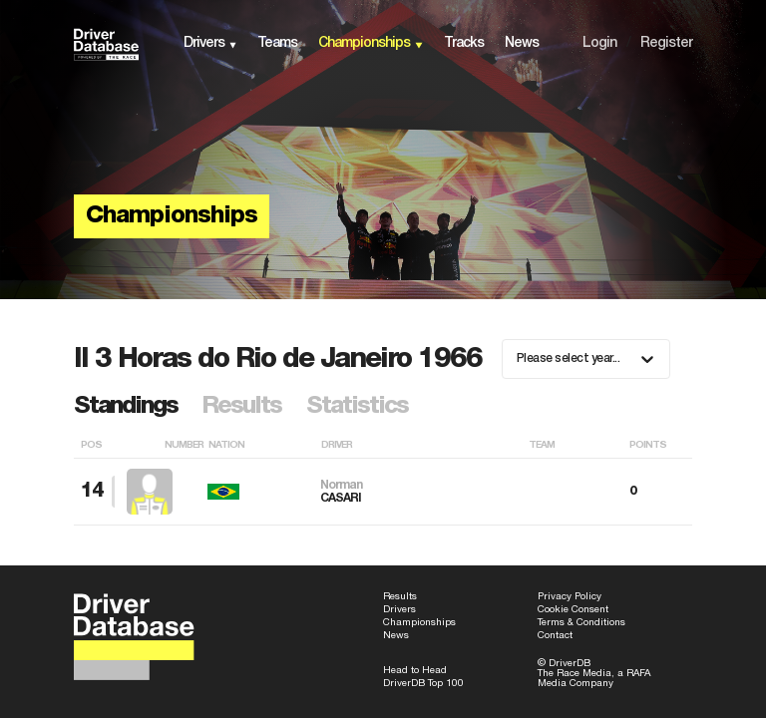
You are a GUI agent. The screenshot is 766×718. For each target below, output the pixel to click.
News (396, 635)
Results (400, 596)
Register (666, 43)
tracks (464, 43)
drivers (204, 43)
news (522, 43)
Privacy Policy (569, 596)
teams (277, 43)
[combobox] (518, 359)
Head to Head (415, 670)
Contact (555, 635)
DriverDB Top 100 (423, 683)
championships (364, 43)
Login (599, 43)
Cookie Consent (573, 609)
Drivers (399, 609)
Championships (419, 622)
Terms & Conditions (581, 622)
